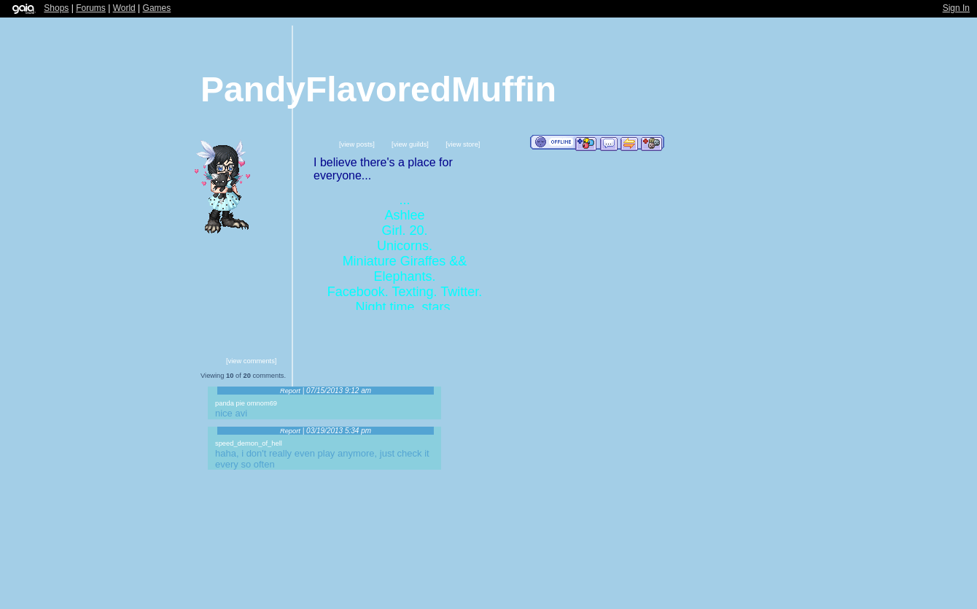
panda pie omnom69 (246, 403)
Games (157, 8)
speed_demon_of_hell (248, 443)
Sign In (956, 8)
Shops (56, 8)
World (124, 8)
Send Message (608, 143)
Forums (91, 8)
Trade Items (629, 143)
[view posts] (357, 144)
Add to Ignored (651, 143)
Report (290, 391)
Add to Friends (586, 143)
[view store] (462, 144)
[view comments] (251, 361)
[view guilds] (410, 144)
